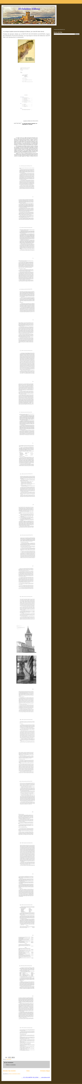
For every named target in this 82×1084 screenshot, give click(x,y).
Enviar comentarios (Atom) (14, 1073)
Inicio (28, 1071)
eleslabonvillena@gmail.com (59, 29)
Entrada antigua (45, 1071)
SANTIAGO (8, 1059)
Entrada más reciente (9, 1071)
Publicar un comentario (11, 1064)
